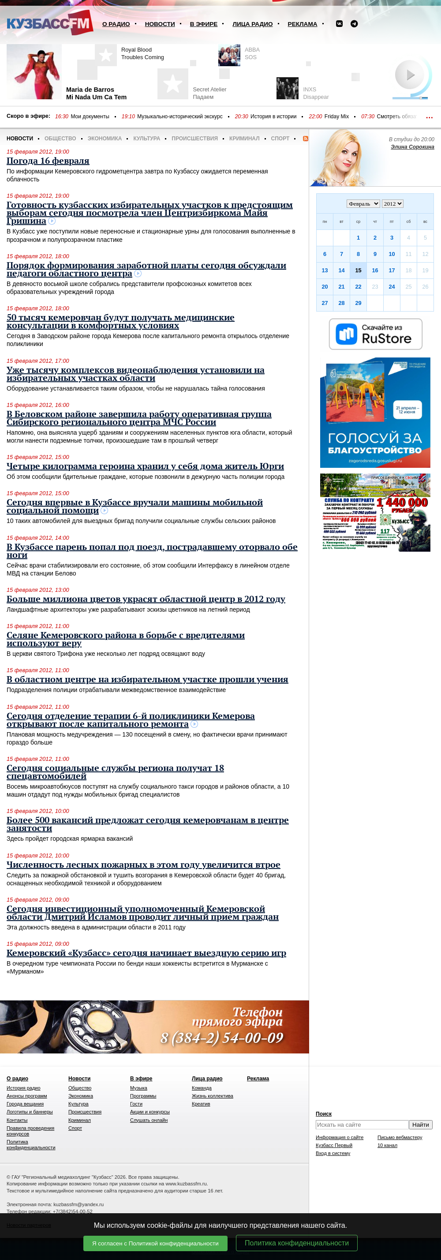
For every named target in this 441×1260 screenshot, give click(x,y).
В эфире (204, 24)
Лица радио (252, 24)
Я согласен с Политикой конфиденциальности (155, 1243)
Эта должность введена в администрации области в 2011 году (96, 927)
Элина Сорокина (412, 147)
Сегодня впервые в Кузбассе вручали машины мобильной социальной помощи (135, 506)
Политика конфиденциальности (297, 1243)
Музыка (138, 1088)
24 (392, 286)
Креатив (201, 1103)
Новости (160, 24)
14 (341, 270)
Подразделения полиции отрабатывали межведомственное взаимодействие (116, 689)
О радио (116, 24)
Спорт (280, 138)
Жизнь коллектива (212, 1095)
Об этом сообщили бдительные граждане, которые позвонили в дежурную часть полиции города (145, 476)
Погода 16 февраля (48, 161)
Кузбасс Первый (334, 1145)
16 (375, 270)
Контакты (17, 1120)
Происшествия (195, 138)
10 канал (387, 1145)
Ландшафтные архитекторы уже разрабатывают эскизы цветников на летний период (128, 609)
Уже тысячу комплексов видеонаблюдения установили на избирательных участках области (136, 374)
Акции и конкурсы (150, 1111)
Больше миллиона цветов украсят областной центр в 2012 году (146, 599)
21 (341, 286)
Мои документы (90, 116)
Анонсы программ (27, 1095)
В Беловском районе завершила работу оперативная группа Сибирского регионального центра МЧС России (139, 418)
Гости (136, 1103)
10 (392, 254)
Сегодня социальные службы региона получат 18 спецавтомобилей (115, 772)
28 (341, 303)
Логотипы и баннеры (30, 1111)
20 (324, 286)
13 (324, 270)
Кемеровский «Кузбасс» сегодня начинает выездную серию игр (146, 953)
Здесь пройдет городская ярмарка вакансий (70, 838)
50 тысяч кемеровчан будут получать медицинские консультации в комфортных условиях (121, 321)
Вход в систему (333, 1153)
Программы (143, 1095)
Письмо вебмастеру (399, 1137)
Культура (146, 138)
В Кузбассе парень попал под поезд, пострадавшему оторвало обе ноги (152, 551)
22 (358, 286)
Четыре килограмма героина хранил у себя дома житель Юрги (145, 466)
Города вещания (25, 1103)
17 (392, 270)
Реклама (303, 24)
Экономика (105, 138)
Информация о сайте (339, 1137)
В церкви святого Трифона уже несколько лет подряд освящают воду (106, 653)
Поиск (324, 1114)
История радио (24, 1088)
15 (358, 270)
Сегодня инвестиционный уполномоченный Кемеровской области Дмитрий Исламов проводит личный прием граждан (143, 913)
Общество (60, 138)
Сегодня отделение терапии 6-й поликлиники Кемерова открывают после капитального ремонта (131, 720)
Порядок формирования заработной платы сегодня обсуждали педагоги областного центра (146, 269)
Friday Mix (337, 116)
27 (324, 303)
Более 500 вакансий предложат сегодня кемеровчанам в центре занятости (148, 824)
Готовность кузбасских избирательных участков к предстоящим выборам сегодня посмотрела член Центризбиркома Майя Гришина (150, 213)
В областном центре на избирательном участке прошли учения (147, 679)
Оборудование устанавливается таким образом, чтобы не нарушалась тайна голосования (136, 388)
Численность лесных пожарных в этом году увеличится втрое (143, 865)
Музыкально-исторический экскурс (179, 116)
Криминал (244, 138)
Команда (202, 1088)
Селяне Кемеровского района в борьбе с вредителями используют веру (126, 639)
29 (358, 303)
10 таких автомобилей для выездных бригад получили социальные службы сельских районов (141, 520)
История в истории (273, 116)
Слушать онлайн (149, 1120)
